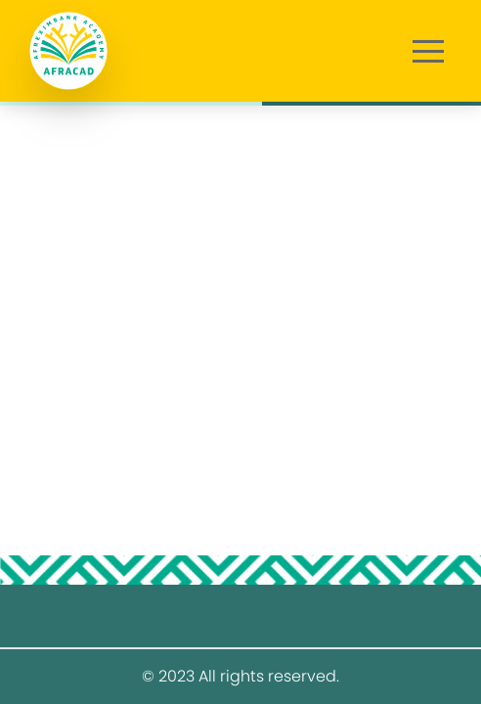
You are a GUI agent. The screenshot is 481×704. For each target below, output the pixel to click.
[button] (428, 50)
